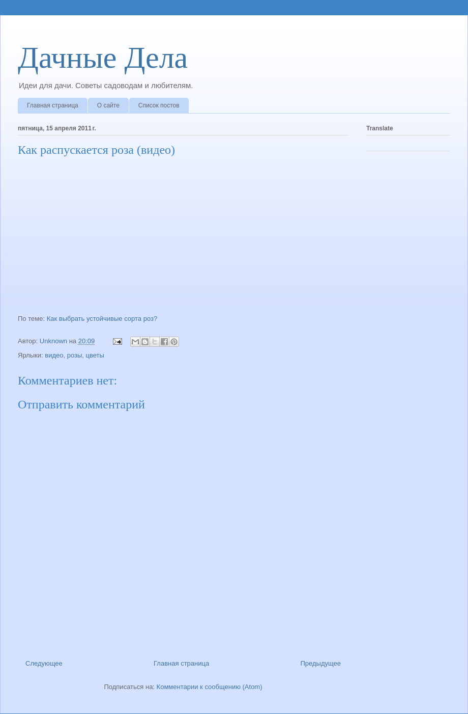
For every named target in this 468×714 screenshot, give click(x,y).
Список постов (159, 105)
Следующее (44, 663)
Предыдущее (320, 663)
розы (74, 355)
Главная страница (52, 105)
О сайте (108, 105)
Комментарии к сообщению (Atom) (209, 687)
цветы (95, 355)
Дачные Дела (103, 57)
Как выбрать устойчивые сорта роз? (102, 318)
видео (54, 355)
